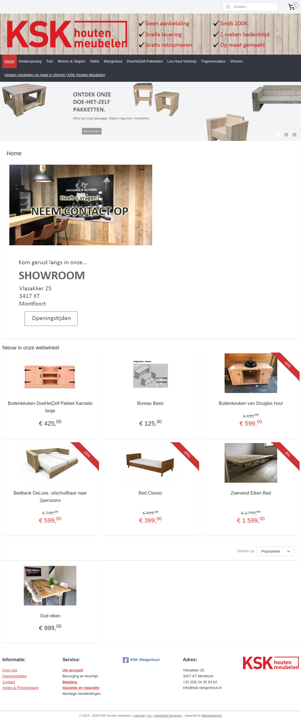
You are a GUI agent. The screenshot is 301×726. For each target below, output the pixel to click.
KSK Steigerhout (141, 660)
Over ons (9, 670)
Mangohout (113, 61)
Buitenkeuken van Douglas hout (251, 403)
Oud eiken (50, 615)
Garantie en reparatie (81, 688)
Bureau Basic (150, 403)
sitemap (139, 715)
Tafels (94, 61)
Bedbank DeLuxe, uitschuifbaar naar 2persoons (50, 497)
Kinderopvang (30, 61)
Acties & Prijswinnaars (20, 688)
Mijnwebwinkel (212, 715)
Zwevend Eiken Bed (251, 493)
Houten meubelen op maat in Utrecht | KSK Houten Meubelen (55, 75)
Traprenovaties (213, 61)
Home (9, 61)
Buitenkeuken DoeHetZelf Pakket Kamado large (50, 407)
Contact (8, 682)
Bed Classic (150, 493)
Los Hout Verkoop (181, 61)
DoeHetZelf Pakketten (145, 61)
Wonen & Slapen (71, 61)
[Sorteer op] (275, 551)
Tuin (49, 61)
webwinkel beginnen (168, 715)
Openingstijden (14, 676)
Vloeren (236, 61)
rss (149, 715)
